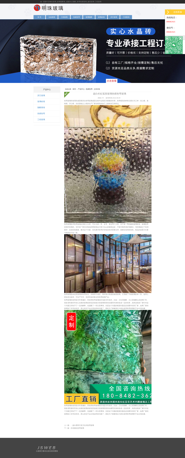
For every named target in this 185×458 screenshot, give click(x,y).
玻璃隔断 (89, 17)
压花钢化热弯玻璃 (77, 428)
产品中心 (81, 89)
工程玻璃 (64, 17)
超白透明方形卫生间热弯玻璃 (83, 425)
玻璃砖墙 (101, 17)
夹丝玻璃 (92, 51)
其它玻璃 (113, 17)
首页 (74, 89)
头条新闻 (51, 17)
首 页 (39, 17)
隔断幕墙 (41, 107)
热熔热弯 (76, 17)
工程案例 (126, 17)
